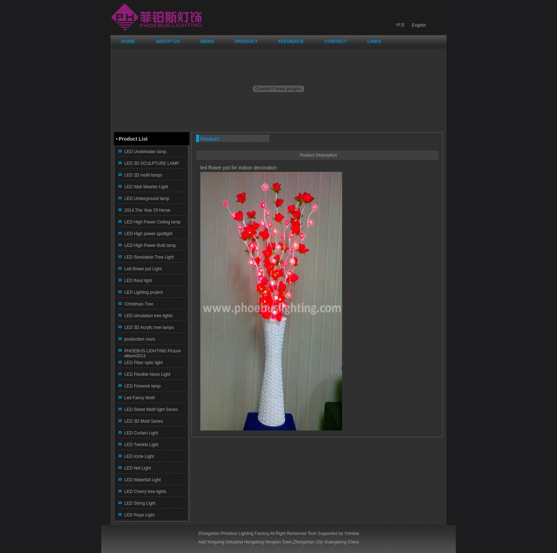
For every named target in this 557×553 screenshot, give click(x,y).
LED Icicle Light (139, 456)
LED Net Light (137, 468)
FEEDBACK (291, 41)
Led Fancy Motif (139, 397)
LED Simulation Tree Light (149, 257)
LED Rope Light (139, 515)
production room (139, 339)
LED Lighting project (143, 292)
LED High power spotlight (148, 233)
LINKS (374, 41)
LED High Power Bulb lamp (150, 245)
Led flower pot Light (143, 268)
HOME (128, 41)
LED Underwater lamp (145, 151)
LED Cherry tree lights (145, 491)
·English (418, 25)
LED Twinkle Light (141, 444)
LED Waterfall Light (142, 479)
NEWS (207, 41)
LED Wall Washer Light (146, 186)
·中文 (400, 24)
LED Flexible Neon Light (147, 374)
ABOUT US (168, 41)
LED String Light (139, 503)
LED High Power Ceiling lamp (152, 221)
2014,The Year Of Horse (147, 210)
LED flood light (138, 280)
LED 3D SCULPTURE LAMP (151, 163)
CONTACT (335, 41)
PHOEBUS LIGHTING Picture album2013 (152, 353)
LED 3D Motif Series (143, 421)
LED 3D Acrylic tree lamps (149, 327)
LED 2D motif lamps (143, 175)
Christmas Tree (138, 304)
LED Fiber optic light (143, 362)
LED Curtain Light (141, 432)
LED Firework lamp (142, 386)
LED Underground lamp (146, 198)
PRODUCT (246, 41)
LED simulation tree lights (148, 315)
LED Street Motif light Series (151, 409)
